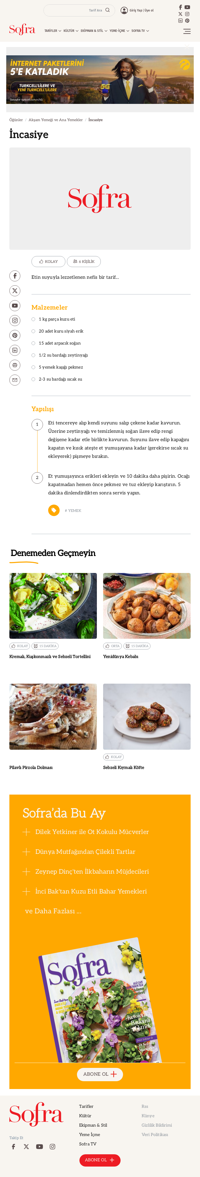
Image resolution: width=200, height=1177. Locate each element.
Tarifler (86, 1106)
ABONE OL (100, 1074)
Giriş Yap (136, 10)
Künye (148, 1116)
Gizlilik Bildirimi (157, 1125)
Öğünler (16, 120)
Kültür (85, 1116)
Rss (145, 1106)
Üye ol (149, 10)
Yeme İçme (89, 1134)
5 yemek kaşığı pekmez (57, 367)
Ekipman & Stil (93, 1125)
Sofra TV (87, 1144)
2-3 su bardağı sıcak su (57, 379)
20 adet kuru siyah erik (57, 331)
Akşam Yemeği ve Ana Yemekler (56, 120)
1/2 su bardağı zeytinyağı (60, 355)
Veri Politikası (155, 1134)
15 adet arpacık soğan (56, 343)
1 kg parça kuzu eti (53, 319)
